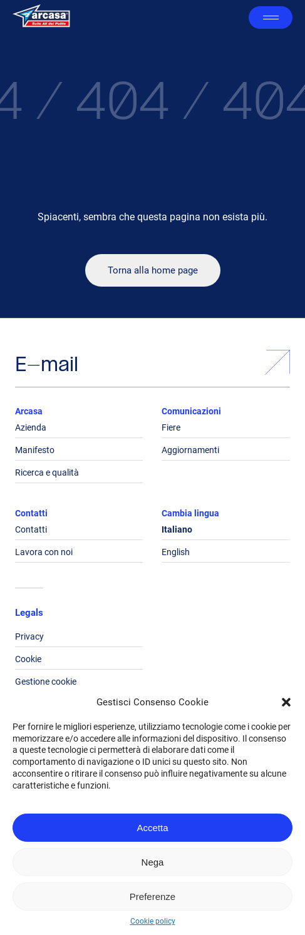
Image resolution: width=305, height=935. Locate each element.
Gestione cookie (45, 682)
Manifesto (34, 450)
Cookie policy (152, 921)
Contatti (31, 513)
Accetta (152, 827)
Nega (153, 862)
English (176, 552)
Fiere (171, 427)
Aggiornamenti (190, 450)
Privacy (29, 636)
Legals (29, 612)
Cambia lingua (190, 513)
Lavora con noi (44, 552)
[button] (286, 702)
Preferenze (152, 896)
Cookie (28, 659)
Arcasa (29, 411)
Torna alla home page (153, 270)
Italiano (177, 529)
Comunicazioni (191, 411)
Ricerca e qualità (47, 473)
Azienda (30, 427)
